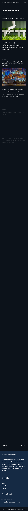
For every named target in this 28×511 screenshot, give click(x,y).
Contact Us (5, 488)
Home (3, 483)
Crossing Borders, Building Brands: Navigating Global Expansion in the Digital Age (12, 66)
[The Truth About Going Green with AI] (14, 30)
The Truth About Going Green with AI (13, 19)
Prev (5, 445)
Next (23, 445)
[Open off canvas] (25, 3)
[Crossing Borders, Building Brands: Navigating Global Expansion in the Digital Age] (14, 79)
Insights (4, 16)
